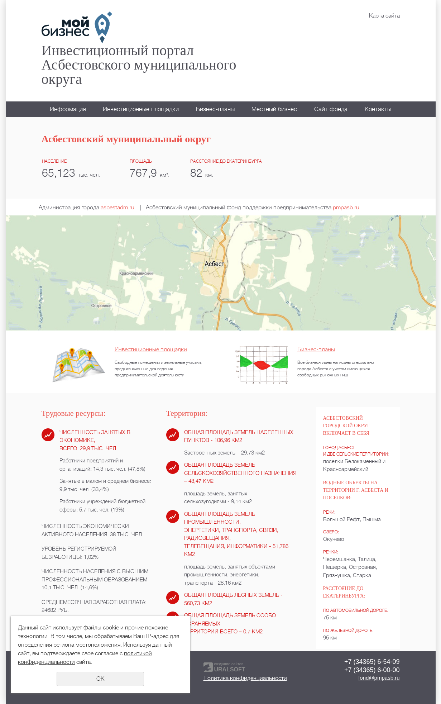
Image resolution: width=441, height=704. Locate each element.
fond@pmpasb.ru (378, 678)
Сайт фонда (330, 109)
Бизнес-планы (215, 109)
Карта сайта (384, 16)
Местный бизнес (274, 109)
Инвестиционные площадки (141, 109)
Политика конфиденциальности (245, 678)
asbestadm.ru (117, 207)
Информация (68, 109)
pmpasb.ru (346, 207)
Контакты (378, 109)
